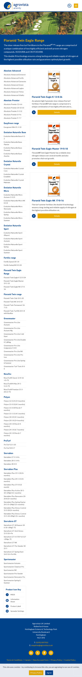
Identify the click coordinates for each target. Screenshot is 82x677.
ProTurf (7, 440)
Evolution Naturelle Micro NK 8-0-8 (14, 202)
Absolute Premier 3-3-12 (13, 111)
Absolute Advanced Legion (14, 88)
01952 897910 (42, 642)
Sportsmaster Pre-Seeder (13, 574)
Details (57, 112)
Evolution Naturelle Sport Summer (13, 251)
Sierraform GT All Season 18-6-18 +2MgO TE (14, 526)
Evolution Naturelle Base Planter (13, 143)
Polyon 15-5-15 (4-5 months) (14, 414)
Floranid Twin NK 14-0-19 (13, 302)
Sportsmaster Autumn (12, 563)
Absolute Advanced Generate (15, 81)
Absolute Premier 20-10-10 (14, 108)
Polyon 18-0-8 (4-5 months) (14, 417)
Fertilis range (10, 257)
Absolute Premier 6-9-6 (12, 115)
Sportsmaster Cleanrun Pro (14, 567)
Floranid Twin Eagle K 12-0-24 (15, 278)
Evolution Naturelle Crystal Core (14, 169)
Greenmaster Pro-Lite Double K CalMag (15, 341)
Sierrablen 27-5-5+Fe (11, 457)
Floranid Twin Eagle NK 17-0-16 (14, 288)
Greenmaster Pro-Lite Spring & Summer (14, 362)
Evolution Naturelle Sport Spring (13, 245)
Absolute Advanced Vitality (14, 95)
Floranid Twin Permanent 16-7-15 (14, 306)
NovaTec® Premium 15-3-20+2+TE (13, 390)
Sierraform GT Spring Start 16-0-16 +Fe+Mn (14, 553)
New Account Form (41, 660)
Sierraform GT (10, 521)
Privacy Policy (56, 660)
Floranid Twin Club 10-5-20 (14, 298)
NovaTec (7, 374)
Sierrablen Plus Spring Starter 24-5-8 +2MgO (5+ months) (15, 503)
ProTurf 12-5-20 (10, 445)
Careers (27, 660)
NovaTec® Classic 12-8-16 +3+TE (14, 379)
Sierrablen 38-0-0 (10, 464)
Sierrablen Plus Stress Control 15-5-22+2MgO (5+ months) (15, 515)
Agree (49, 673)
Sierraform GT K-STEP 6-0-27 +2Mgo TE (15, 538)
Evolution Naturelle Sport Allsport (13, 234)
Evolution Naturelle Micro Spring (13, 213)
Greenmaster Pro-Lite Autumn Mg (12, 329)
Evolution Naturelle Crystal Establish (14, 175)
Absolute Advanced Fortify (14, 78)
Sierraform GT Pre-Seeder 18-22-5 (15, 547)
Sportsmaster (10, 559)
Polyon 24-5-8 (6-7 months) (14, 430)
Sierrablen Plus (11, 469)
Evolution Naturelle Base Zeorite (13, 155)
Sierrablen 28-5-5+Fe (11, 461)
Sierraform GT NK (10, 543)
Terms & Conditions (14, 660)
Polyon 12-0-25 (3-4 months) (14, 401)
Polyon (7, 397)
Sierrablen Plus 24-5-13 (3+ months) (14, 480)
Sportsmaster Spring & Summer (12, 581)
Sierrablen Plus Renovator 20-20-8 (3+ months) (15, 497)
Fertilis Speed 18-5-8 (11, 262)
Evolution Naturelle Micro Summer (13, 219)
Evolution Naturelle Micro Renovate (13, 207)
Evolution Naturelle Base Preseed (13, 149)
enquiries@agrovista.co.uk (42, 645)
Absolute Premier (11, 100)
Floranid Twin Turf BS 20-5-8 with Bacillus (14, 312)
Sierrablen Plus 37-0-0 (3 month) (13, 486)
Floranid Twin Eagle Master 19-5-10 (14, 282)
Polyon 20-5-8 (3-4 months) (14, 420)
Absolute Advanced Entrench (15, 75)
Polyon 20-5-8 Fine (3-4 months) (12, 425)
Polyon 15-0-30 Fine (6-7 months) (13, 409)
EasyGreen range (11, 123)
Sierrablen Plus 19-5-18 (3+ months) (14, 474)
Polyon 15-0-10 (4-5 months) (14, 404)
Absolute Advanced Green (14, 85)
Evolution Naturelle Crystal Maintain (14, 181)
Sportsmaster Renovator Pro (14, 577)
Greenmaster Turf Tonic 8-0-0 (14, 367)
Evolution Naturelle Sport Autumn (13, 240)
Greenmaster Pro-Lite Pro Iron (13, 356)
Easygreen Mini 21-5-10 (12, 127)
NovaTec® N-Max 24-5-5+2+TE (12, 385)
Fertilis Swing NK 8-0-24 (13, 265)
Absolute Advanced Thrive (14, 92)
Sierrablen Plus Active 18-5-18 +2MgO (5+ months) (14, 491)
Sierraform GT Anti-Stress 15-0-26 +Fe (13, 532)
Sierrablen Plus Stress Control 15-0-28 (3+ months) (15, 509)
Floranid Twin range (13, 294)
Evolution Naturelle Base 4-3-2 (14, 137)
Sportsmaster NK (10, 570)
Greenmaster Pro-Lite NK (13, 351)
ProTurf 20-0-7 (9, 448)
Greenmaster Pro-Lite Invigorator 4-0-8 (12, 347)
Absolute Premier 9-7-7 (12, 118)
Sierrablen (8, 453)
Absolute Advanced (12, 70)
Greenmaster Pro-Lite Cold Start (14, 335)
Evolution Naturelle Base (15, 132)
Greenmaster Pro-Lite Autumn (12, 323)
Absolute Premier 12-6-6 (13, 104)
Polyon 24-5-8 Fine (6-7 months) (12, 434)
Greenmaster (9, 318)
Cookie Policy (70, 660)
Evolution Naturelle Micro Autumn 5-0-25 (13, 196)
